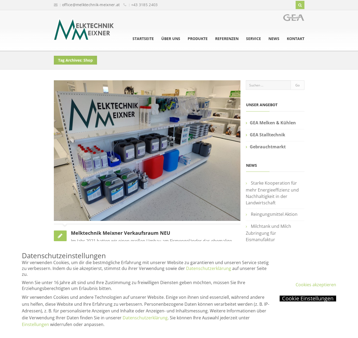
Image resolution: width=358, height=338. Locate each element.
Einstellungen (35, 324)
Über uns (170, 38)
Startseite (143, 38)
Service (253, 38)
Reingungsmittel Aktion (274, 214)
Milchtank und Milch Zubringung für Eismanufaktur (268, 232)
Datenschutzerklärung (208, 268)
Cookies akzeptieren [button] (316, 285)
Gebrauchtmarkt (268, 147)
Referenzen (227, 38)
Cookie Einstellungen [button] (307, 298)
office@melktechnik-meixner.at (91, 4)
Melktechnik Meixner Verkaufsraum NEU (120, 233)
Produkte (198, 38)
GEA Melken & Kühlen (273, 123)
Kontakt (295, 38)
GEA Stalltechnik (267, 135)
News (273, 38)
